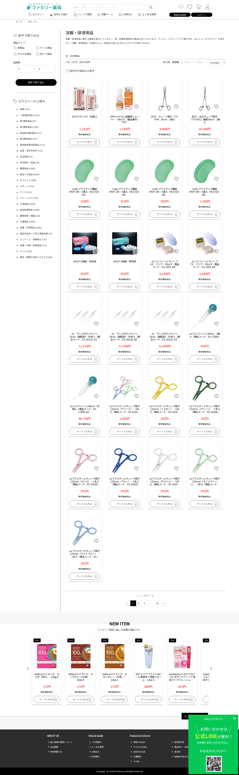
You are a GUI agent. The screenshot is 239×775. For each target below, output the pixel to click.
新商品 (19, 47)
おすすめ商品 (22, 54)
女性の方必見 (138, 751)
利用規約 (94, 756)
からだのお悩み (139, 746)
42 (157, 603)
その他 (135, 761)
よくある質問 (149, 14)
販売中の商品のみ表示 (80, 70)
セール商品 (44, 47)
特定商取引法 (55, 751)
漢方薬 (176, 751)
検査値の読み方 (180, 756)
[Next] (164, 603)
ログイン (202, 14)
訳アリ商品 (44, 54)
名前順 (175, 62)
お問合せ (127, 14)
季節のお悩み (138, 742)
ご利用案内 (95, 742)
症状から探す (61, 14)
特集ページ (107, 14)
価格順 (199, 62)
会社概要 (53, 746)
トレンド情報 (85, 14)
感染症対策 (178, 742)
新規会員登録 (180, 14)
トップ (19, 21)
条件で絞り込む (36, 82)
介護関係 (136, 756)
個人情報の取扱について (60, 742)
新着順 (188, 62)
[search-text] (112, 7)
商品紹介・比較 (180, 746)
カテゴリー (38, 14)
